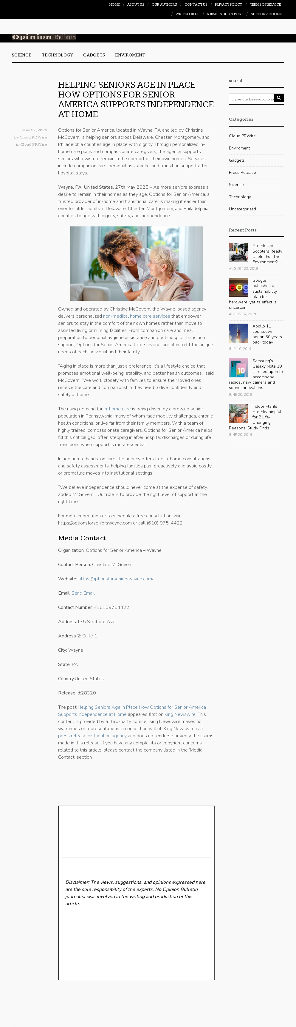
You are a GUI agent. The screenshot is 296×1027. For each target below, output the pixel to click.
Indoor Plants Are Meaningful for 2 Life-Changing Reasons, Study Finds (255, 417)
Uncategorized (242, 209)
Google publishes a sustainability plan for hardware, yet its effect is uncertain (253, 294)
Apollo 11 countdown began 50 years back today (267, 334)
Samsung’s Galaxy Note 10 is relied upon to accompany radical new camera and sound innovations (256, 374)
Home (114, 4)
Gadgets (94, 55)
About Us (135, 4)
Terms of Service (265, 4)
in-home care (117, 409)
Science (22, 55)
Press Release (242, 172)
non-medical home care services (136, 316)
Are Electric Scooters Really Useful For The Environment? (267, 254)
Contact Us (196, 4)
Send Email (83, 593)
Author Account (267, 14)
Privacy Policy (228, 4)
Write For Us (187, 14)
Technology (57, 55)
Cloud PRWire (33, 144)
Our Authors (164, 4)
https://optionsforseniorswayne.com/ (115, 579)
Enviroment (130, 55)
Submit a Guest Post (225, 14)
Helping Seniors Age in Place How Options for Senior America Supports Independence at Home (136, 100)
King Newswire (180, 714)
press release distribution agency (92, 736)
